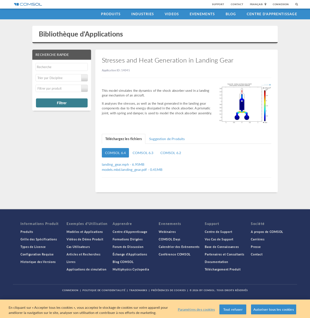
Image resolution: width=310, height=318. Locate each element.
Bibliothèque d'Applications (81, 34)
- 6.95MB (123, 164)
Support (218, 4)
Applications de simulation (86, 269)
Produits (111, 13)
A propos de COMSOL (267, 231)
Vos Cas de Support (219, 239)
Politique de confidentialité (104, 290)
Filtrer (62, 102)
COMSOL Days (169, 239)
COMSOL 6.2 (170, 152)
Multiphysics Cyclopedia (131, 269)
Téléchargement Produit (222, 269)
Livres (71, 262)
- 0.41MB (132, 169)
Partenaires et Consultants (224, 254)
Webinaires (167, 231)
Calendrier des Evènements (179, 247)
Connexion (281, 4)
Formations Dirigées (128, 239)
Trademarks (138, 290)
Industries (142, 13)
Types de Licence (33, 247)
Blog (231, 13)
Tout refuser (233, 309)
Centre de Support (218, 231)
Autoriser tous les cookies (273, 309)
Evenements (202, 13)
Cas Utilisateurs (78, 247)
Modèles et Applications (85, 231)
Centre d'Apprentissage (272, 13)
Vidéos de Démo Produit (85, 239)
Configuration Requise (37, 254)
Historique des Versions (38, 262)
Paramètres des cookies (196, 309)
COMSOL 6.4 (115, 152)
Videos (172, 13)
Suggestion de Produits (167, 138)
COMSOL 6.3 (143, 152)
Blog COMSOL (123, 262)
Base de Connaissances (222, 247)
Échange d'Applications (130, 254)
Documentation (216, 262)
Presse (256, 247)
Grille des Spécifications (38, 239)
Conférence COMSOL (175, 254)
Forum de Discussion (128, 247)
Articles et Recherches (83, 254)
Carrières (257, 239)
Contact (237, 4)
